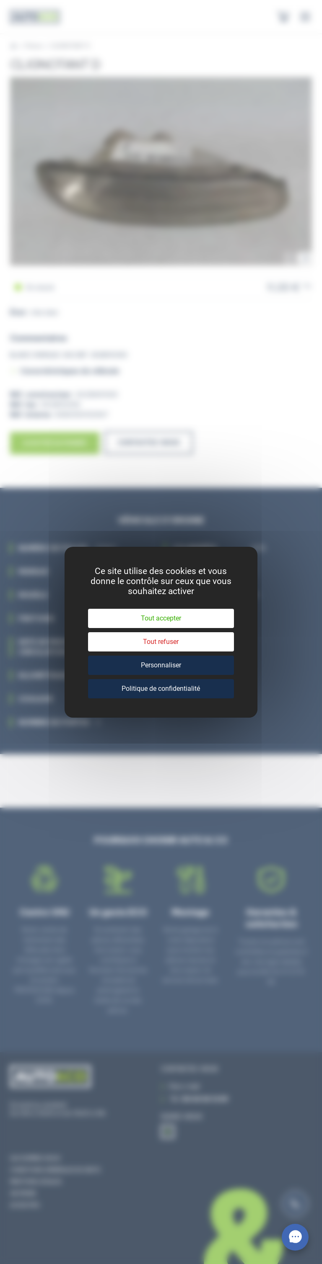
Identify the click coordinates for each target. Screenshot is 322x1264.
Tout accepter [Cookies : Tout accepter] (161, 618)
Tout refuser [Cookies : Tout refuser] (161, 642)
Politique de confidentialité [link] (161, 688)
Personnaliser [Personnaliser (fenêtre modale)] (161, 665)
